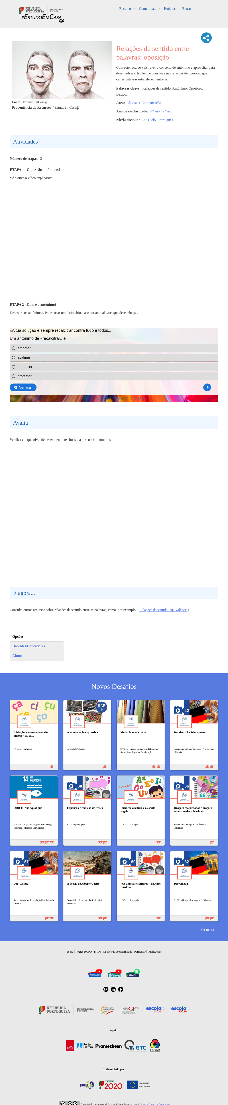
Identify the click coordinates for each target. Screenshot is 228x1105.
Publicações (154, 951)
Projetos (169, 8)
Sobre (70, 951)
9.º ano (167, 111)
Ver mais (207, 929)
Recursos (125, 8)
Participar (140, 951)
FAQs (97, 951)
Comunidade (148, 8)
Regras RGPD (83, 951)
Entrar (186, 8)
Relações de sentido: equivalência (163, 610)
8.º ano (155, 111)
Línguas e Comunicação (144, 103)
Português (166, 120)
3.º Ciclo (149, 120)
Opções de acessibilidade (117, 951)
